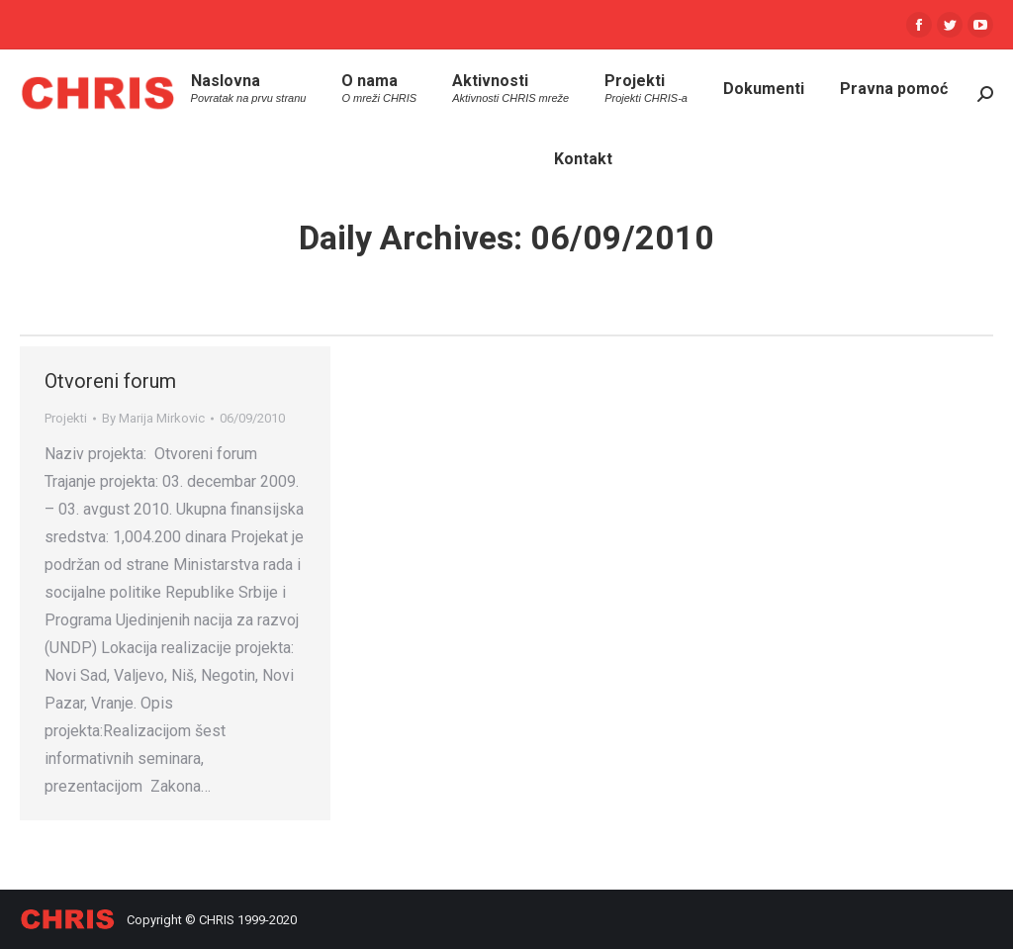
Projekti (66, 418)
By (153, 418)
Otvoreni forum (110, 381)
